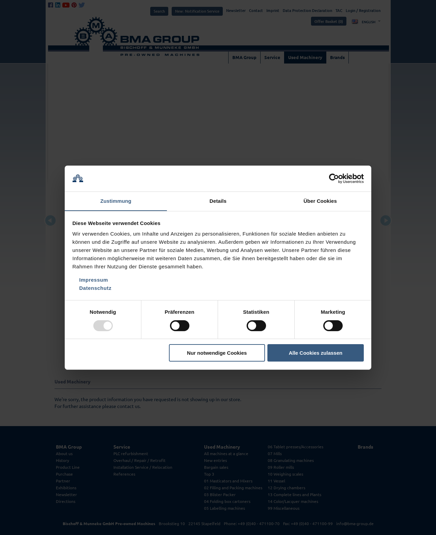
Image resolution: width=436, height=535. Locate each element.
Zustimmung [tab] (115, 201)
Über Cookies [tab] (320, 201)
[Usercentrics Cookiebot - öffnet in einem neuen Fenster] (334, 178)
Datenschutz (95, 288)
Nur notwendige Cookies (217, 353)
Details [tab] (218, 201)
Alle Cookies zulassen (316, 353)
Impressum (93, 280)
